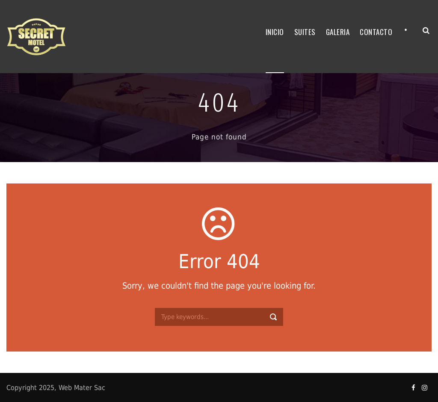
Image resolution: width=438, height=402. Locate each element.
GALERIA (338, 32)
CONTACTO (376, 32)
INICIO (275, 32)
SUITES (305, 32)
